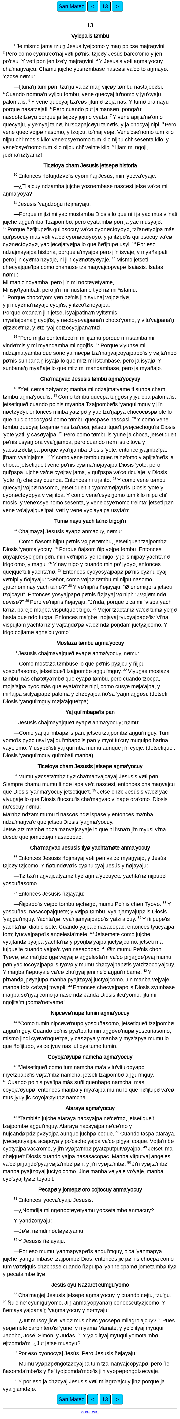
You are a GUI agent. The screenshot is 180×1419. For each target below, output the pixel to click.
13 (105, 6)
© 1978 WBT (90, 1412)
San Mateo (72, 6)
